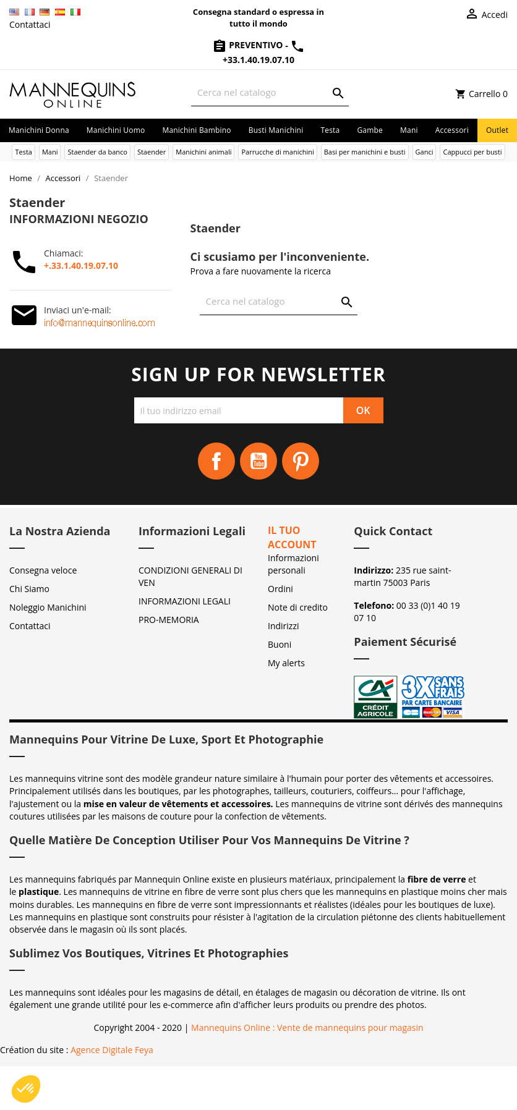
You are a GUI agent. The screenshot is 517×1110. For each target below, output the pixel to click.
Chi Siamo (29, 589)
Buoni (279, 644)
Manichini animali (203, 151)
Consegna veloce (43, 570)
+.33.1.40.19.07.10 (81, 265)
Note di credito (298, 607)
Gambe (370, 130)
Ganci (425, 151)
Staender (151, 151)
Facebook (216, 461)
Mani (409, 130)
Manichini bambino (196, 130)
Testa (330, 130)
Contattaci (30, 24)
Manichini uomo (116, 130)
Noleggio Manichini (48, 607)
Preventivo (248, 45)
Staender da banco (97, 151)
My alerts (286, 663)
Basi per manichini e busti (365, 151)
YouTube (258, 461)
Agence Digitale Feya (111, 1050)
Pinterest (300, 461)
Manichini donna (39, 130)
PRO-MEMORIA (169, 619)
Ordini (280, 589)
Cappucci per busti (472, 151)
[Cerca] (270, 92)
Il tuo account (292, 537)
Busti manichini (276, 130)
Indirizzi (283, 626)
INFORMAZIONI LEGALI (185, 601)
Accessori (452, 130)
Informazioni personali (293, 564)
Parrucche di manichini (277, 151)
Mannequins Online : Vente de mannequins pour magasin (307, 1027)
